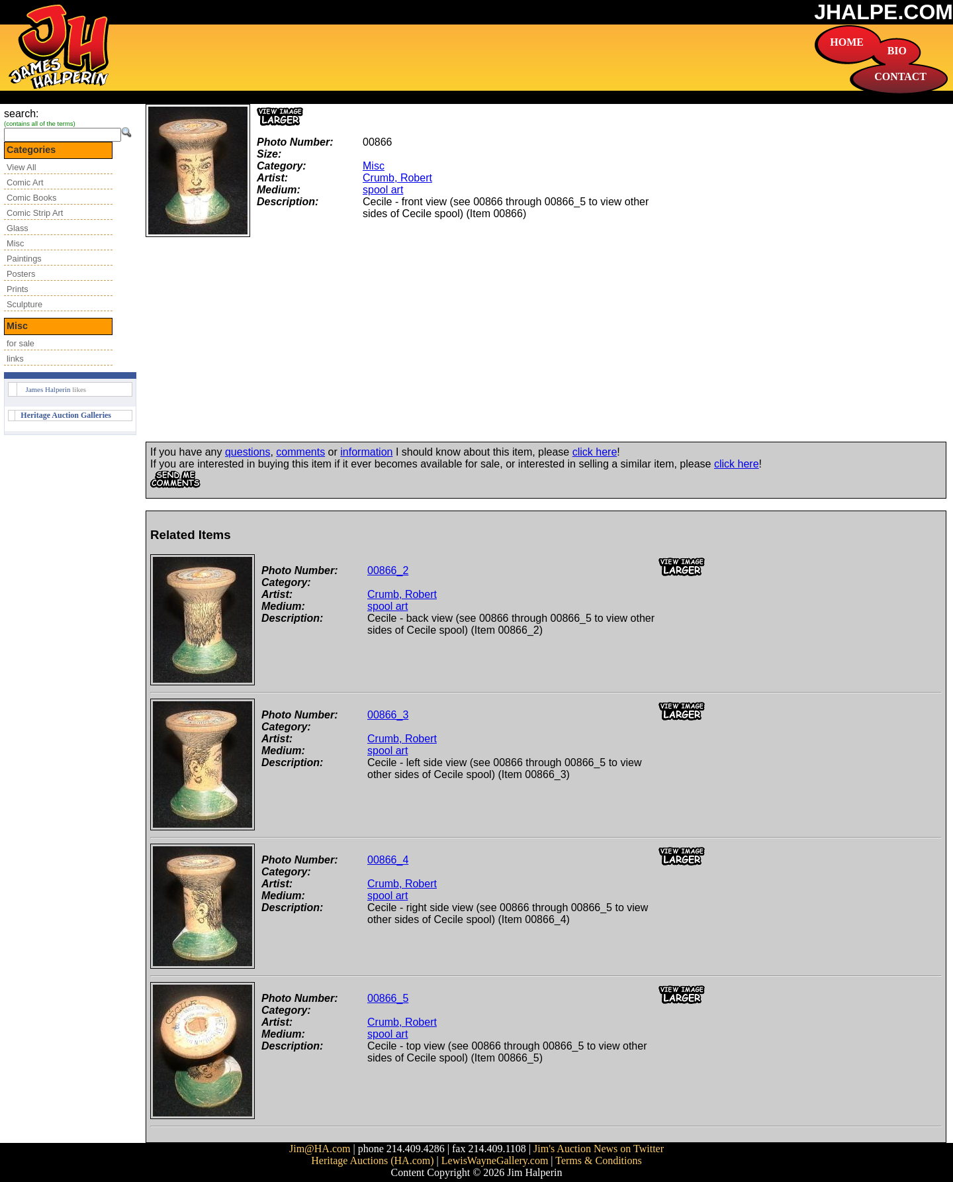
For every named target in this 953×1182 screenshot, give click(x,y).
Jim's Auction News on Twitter (598, 1148)
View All (21, 167)
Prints (17, 289)
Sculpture (24, 304)
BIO (897, 50)
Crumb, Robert (397, 177)
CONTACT (900, 76)
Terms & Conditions (598, 1160)
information (366, 452)
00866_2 (387, 570)
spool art (383, 189)
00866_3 (387, 714)
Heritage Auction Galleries (66, 415)
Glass (17, 228)
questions (248, 452)
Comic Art (25, 182)
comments (300, 452)
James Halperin (47, 389)
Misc (15, 243)
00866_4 (387, 859)
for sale (20, 343)
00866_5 (387, 998)
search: (21, 113)
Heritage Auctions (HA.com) (372, 1160)
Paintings (24, 259)
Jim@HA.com (320, 1148)
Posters (21, 274)
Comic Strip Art (35, 213)
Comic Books (31, 198)
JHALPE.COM (883, 12)
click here (594, 452)
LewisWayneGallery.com (495, 1160)
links (15, 359)
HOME (847, 42)
